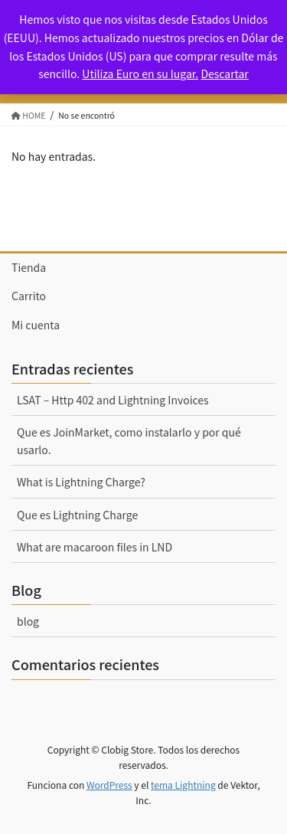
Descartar (224, 73)
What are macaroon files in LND (94, 546)
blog (28, 621)
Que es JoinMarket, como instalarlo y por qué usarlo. (129, 440)
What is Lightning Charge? (81, 481)
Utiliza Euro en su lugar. (140, 73)
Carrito (28, 295)
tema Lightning (183, 784)
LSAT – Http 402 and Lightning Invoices (113, 399)
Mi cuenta (35, 324)
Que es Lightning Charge (77, 514)
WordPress (109, 784)
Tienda (28, 267)
